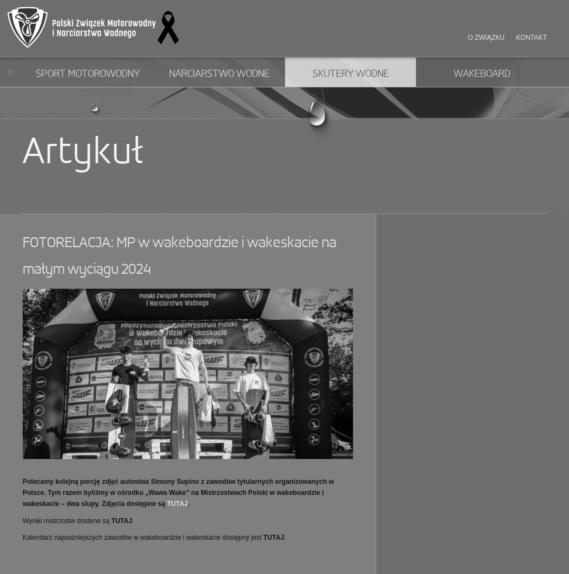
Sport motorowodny (88, 74)
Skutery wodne (351, 74)
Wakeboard (482, 74)
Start (11, 72)
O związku (486, 37)
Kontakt (531, 37)
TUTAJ (177, 504)
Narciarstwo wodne (219, 74)
